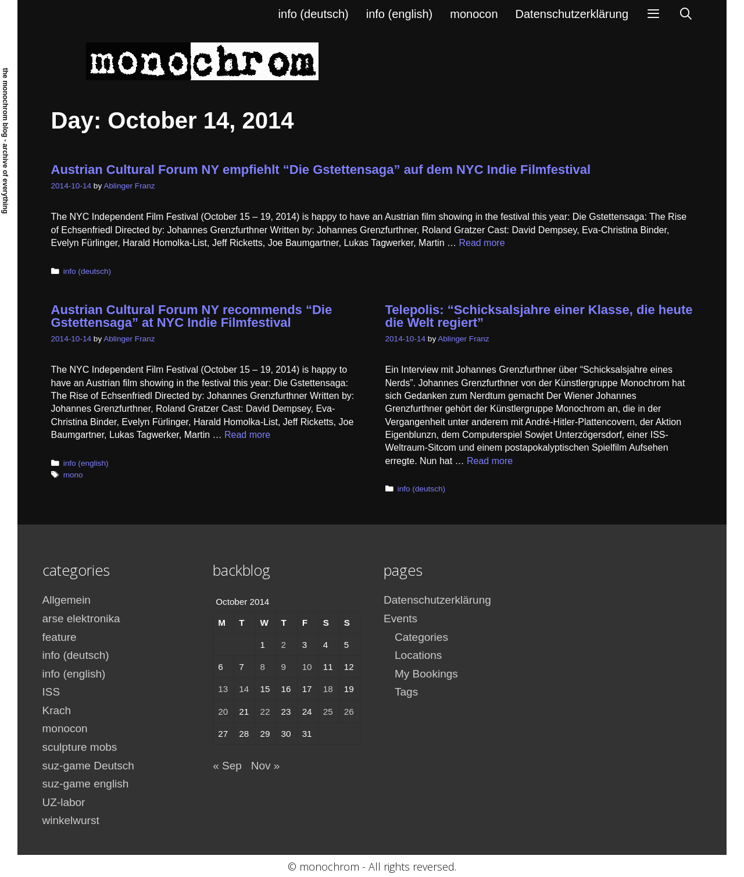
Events (400, 618)
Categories (421, 637)
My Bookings (426, 674)
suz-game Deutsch (88, 766)
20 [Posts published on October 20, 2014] (223, 711)
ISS (51, 692)
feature (59, 637)
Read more (482, 243)
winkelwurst (70, 820)
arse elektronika (81, 618)
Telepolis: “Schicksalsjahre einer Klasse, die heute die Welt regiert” (539, 316)
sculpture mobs (79, 747)
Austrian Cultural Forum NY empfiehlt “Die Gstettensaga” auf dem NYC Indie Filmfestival (321, 169)
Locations (418, 655)
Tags (406, 692)
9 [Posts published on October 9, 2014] (283, 667)
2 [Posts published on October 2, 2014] (283, 645)
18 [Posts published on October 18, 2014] (328, 689)
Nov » (265, 766)
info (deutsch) (313, 14)
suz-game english (85, 784)
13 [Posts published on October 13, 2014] (223, 689)
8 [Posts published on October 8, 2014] (262, 667)
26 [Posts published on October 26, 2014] (349, 711)
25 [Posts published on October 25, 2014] (328, 711)
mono (73, 474)
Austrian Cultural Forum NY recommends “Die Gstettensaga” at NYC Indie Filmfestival (191, 316)
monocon (474, 14)
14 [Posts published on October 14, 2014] (244, 689)
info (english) (399, 14)
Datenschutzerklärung (572, 14)
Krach (56, 710)
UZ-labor (63, 802)
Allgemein (66, 600)
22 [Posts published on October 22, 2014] (265, 711)
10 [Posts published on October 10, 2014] (307, 667)
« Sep (227, 766)
